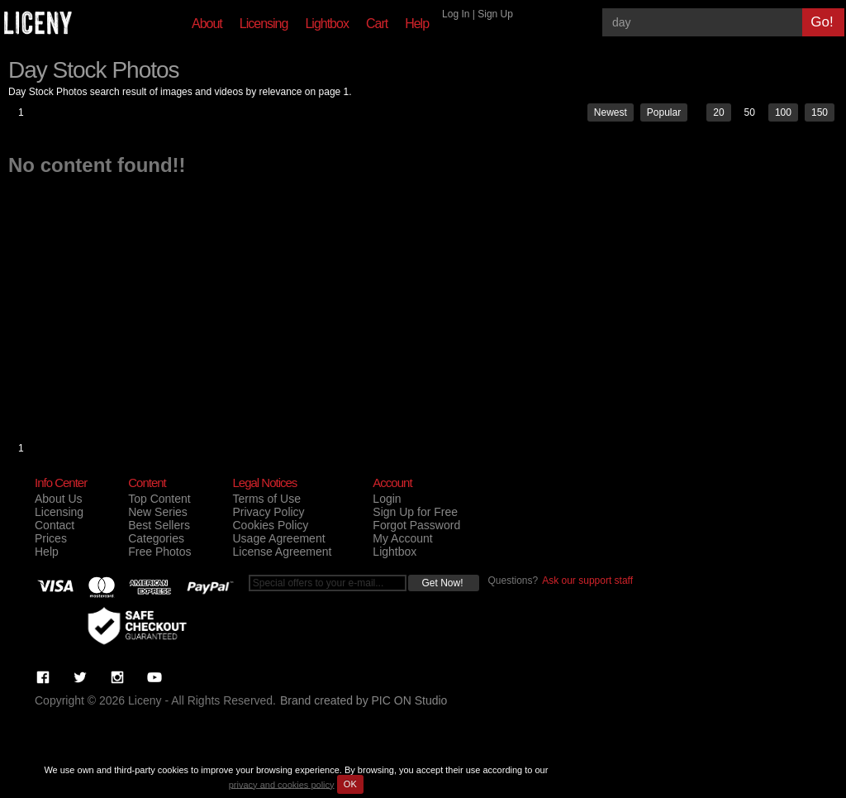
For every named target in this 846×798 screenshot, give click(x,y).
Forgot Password (416, 525)
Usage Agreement (278, 538)
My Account (402, 538)
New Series (158, 511)
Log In (455, 14)
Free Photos (159, 551)
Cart (376, 24)
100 (783, 112)
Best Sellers (159, 525)
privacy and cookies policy (282, 784)
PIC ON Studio (410, 700)
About (207, 24)
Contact (54, 525)
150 (819, 112)
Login (387, 498)
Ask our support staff (587, 580)
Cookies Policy (270, 525)
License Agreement (281, 551)
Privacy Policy (268, 511)
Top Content (159, 498)
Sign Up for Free (415, 511)
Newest (610, 112)
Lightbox (327, 24)
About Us (59, 498)
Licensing (264, 24)
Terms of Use (266, 498)
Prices (51, 538)
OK (350, 784)
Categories (156, 538)
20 (718, 112)
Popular (664, 112)
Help (417, 24)
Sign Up (495, 14)
